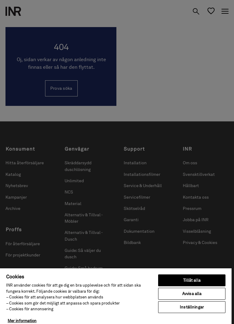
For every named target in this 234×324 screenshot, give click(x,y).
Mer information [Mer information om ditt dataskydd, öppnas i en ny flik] (22, 321)
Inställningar (192, 307)
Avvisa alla (191, 293)
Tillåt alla (191, 280)
